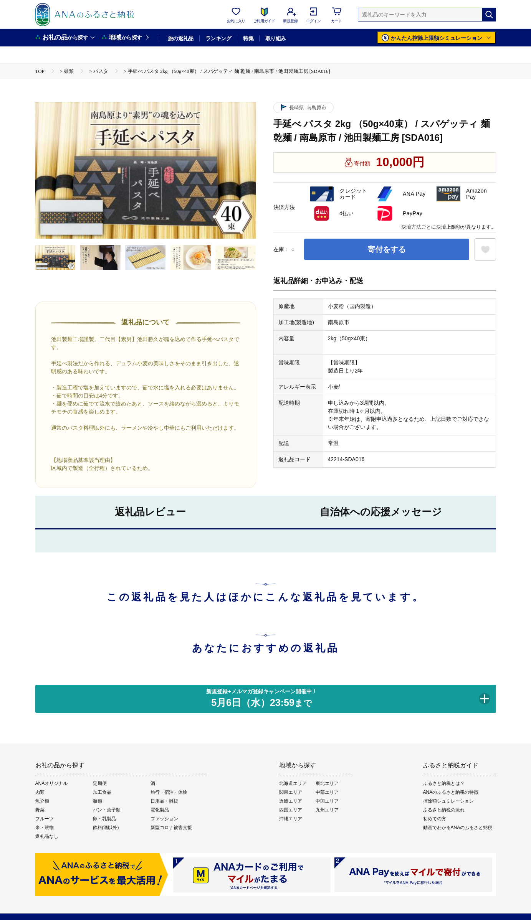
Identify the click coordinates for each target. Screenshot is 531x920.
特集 (248, 38)
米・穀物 (44, 827)
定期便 (100, 783)
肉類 (40, 792)
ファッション (164, 818)
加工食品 (102, 792)
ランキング (218, 38)
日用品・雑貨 (164, 801)
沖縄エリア (290, 818)
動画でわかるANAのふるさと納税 (458, 827)
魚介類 (42, 801)
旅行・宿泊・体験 (169, 792)
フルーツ (44, 818)
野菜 (40, 810)
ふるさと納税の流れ (444, 810)
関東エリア (290, 792)
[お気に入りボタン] (485, 249)
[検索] (489, 14)
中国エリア (327, 801)
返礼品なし (46, 836)
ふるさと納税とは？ (444, 783)
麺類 (97, 801)
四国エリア (290, 810)
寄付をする (386, 249)
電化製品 (160, 810)
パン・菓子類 (107, 810)
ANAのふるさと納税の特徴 (451, 792)
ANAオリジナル (51, 783)
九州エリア (327, 810)
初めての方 (434, 818)
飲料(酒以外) (106, 827)
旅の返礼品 (181, 38)
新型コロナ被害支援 (171, 827)
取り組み (275, 38)
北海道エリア (293, 783)
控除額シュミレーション (448, 801)
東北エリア (327, 783)
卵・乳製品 (104, 818)
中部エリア (327, 792)
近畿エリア (290, 801)
